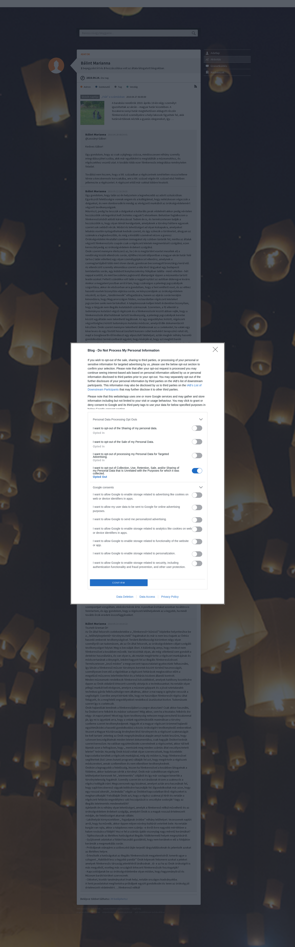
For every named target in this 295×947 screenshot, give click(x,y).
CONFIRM (118, 582)
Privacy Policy (170, 596)
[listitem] (147, 419)
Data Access (147, 596)
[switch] (197, 428)
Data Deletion (124, 596)
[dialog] (147, 473)
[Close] (216, 351)
